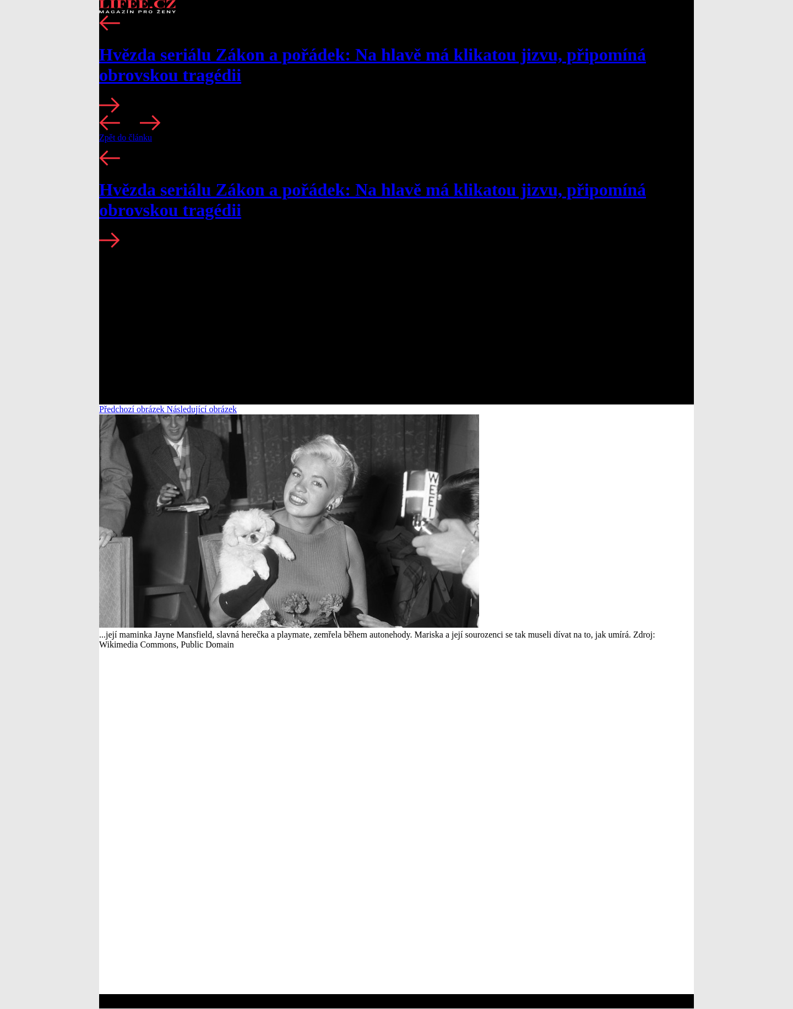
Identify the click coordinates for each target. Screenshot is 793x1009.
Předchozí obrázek (133, 409)
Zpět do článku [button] (125, 137)
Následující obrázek (202, 409)
